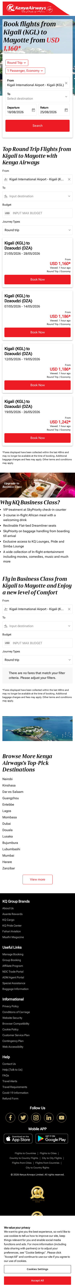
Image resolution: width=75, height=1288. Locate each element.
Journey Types (11, 221)
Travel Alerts (9, 1081)
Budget (6, 204)
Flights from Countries (47, 1162)
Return (44, 107)
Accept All (37, 1280)
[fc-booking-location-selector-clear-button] (66, 83)
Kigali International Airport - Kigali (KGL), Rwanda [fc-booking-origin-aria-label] (35, 85)
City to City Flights (52, 1158)
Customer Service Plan (16, 1035)
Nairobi (7, 779)
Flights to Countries (25, 1153)
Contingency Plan (13, 1041)
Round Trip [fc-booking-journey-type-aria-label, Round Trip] (14, 63)
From (10, 80)
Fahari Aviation (11, 931)
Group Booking (11, 960)
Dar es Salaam (12, 792)
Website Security (12, 1017)
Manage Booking (12, 954)
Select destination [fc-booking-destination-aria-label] (20, 98)
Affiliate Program (12, 965)
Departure (13, 107)
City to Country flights (37, 1167)
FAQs (5, 1075)
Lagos (6, 811)
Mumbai (8, 855)
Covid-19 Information (15, 1092)
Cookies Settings (37, 1269)
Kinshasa (9, 785)
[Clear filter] (69, 179)
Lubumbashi (11, 849)
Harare (7, 862)
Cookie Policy (10, 1029)
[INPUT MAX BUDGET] (40, 213)
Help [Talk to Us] (12, 1069)
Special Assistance (13, 983)
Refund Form (10, 1098)
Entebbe (8, 804)
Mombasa (9, 817)
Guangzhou (10, 798)
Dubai (6, 824)
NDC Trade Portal (12, 971)
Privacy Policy (10, 1006)
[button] (25, 71)
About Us (8, 908)
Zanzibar (8, 868)
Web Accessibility (12, 1046)
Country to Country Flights (24, 1158)
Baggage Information (15, 989)
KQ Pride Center (12, 925)
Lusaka (7, 836)
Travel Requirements (14, 1087)
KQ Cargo (8, 919)
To (8, 94)
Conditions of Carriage (16, 1012)
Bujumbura (10, 843)
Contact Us (9, 1063)
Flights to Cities (48, 1153)
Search (38, 126)
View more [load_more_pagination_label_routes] (37, 879)
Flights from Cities (22, 1162)
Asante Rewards (12, 914)
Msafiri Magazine (13, 937)
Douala (7, 830)
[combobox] (37, 179)
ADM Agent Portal (13, 977)
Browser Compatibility (15, 1023)
